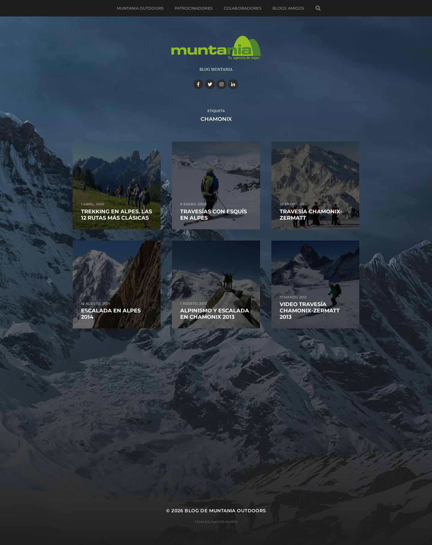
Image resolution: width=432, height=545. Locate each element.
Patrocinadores (194, 8)
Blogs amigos (288, 8)
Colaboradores (242, 8)
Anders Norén (224, 522)
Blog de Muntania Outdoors (225, 510)
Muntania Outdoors (140, 8)
